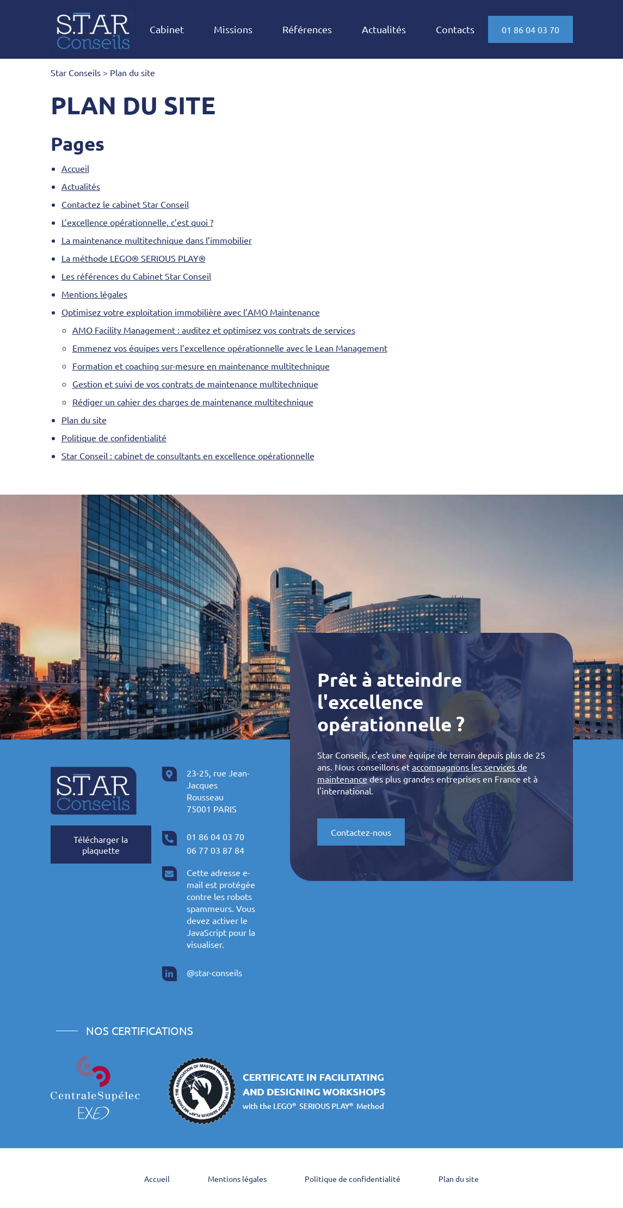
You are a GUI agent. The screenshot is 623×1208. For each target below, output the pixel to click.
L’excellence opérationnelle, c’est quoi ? (137, 222)
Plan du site (84, 419)
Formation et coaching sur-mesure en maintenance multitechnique (201, 365)
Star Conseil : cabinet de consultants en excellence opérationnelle (187, 455)
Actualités (384, 29)
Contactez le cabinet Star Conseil (125, 204)
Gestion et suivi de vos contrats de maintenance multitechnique (195, 383)
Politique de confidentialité (113, 437)
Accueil (75, 168)
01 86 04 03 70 (530, 29)
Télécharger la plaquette (100, 844)
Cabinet (167, 29)
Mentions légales (94, 293)
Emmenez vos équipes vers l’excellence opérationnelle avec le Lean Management (229, 347)
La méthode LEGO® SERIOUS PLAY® (133, 257)
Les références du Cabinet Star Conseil (136, 275)
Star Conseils (76, 72)
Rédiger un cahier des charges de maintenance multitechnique (192, 401)
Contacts (455, 29)
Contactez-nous (361, 832)
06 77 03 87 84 (215, 850)
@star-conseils (214, 972)
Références (307, 29)
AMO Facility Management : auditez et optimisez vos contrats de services (213, 329)
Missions (233, 29)
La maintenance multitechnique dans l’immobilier (156, 240)
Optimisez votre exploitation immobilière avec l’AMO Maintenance (190, 311)
